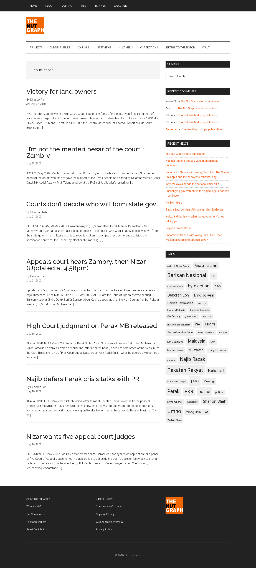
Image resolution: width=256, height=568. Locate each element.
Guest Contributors (37, 529)
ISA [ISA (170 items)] (197, 324)
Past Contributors (36, 521)
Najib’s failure (174, 202)
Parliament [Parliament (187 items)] (216, 371)
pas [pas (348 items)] (195, 381)
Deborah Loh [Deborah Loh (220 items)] (178, 295)
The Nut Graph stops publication (200, 101)
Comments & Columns (109, 506)
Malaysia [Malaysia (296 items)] (196, 341)
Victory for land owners (61, 91)
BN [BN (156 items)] (213, 276)
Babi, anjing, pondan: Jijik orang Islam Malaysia (194, 209)
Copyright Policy (105, 514)
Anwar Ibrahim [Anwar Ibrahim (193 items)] (206, 265)
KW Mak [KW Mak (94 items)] (223, 332)
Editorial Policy (104, 498)
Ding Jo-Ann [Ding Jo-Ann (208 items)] (204, 295)
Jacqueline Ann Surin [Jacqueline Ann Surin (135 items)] (180, 332)
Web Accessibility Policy (109, 521)
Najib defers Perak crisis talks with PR (82, 378)
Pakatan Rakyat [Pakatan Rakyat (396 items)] (185, 370)
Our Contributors (35, 514)
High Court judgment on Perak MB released (91, 325)
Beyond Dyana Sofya (178, 228)
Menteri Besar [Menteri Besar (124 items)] (175, 350)
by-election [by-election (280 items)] (198, 285)
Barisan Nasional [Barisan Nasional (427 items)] (186, 275)
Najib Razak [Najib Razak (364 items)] (192, 359)
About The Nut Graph (38, 498)
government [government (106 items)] (191, 316)
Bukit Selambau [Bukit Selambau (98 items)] (175, 286)
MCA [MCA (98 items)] (213, 342)
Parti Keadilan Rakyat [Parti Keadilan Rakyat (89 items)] (176, 382)
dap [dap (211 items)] (218, 286)
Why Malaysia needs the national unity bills (192, 184)
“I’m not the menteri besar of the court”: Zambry (85, 152)
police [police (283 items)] (204, 391)
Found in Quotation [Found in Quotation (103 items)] (200, 310)
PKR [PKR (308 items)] (189, 391)
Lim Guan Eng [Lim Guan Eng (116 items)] (175, 341)
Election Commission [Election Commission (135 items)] (180, 303)
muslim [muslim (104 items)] (171, 360)
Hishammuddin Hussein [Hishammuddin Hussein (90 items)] (178, 325)
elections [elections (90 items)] (202, 303)
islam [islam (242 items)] (210, 324)
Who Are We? (33, 506)
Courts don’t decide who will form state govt (92, 204)
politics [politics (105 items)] (219, 392)
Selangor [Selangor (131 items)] (192, 401)
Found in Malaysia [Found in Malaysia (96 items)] (176, 310)
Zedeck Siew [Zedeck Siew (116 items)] (174, 420)
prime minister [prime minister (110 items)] (174, 402)
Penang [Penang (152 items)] (209, 381)
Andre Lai (171, 129)
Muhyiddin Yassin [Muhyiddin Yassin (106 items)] (218, 350)
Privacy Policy (104, 529)
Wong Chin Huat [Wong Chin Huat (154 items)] (197, 412)
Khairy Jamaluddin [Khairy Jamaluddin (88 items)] (206, 333)
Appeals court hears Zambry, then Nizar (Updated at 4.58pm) (86, 265)
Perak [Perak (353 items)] (173, 391)
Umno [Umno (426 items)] (174, 411)
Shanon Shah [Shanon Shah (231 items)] (214, 401)
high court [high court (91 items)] (207, 316)
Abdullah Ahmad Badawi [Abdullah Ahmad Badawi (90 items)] (178, 266)
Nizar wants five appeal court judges (80, 436)
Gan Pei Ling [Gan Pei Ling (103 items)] (173, 316)
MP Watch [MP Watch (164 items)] (196, 350)
